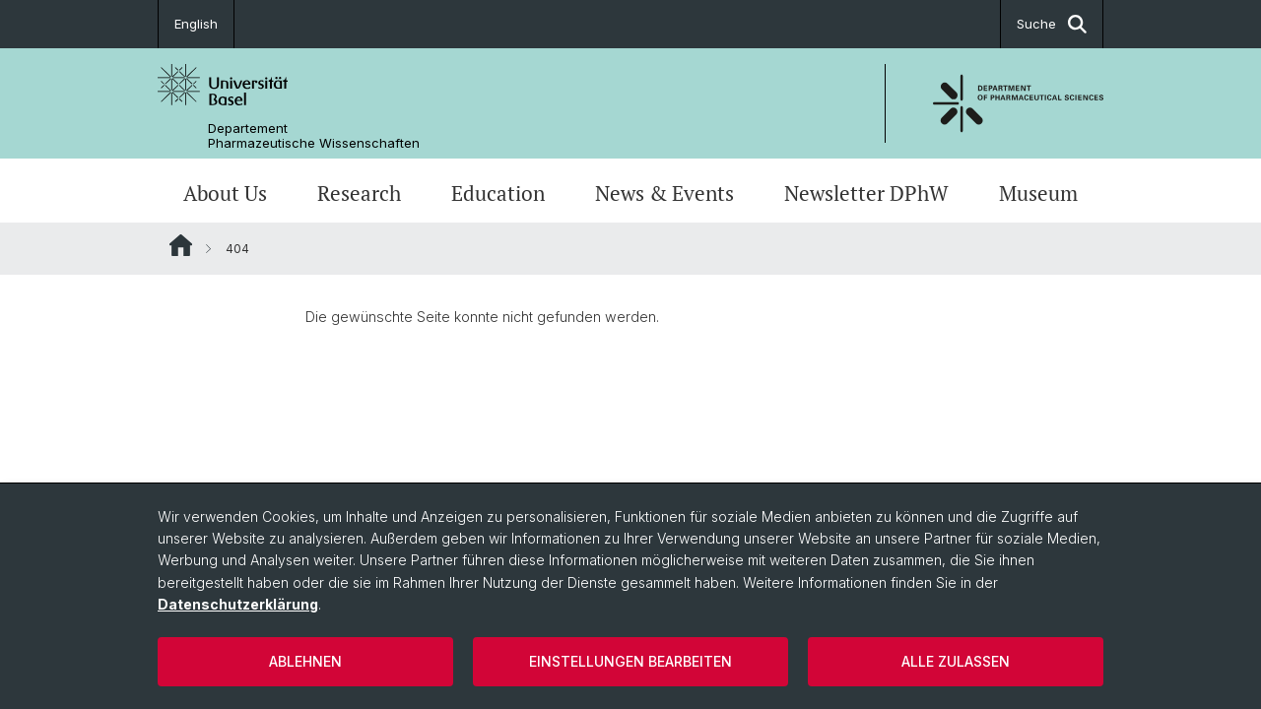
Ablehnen (305, 661)
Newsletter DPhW (866, 193)
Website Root (180, 245)
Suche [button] (1052, 24)
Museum (1038, 193)
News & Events (664, 193)
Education (498, 193)
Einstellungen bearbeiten (630, 661)
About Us (225, 193)
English (196, 24)
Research (359, 193)
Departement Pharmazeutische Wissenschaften (314, 136)
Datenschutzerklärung (238, 604)
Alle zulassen (955, 661)
